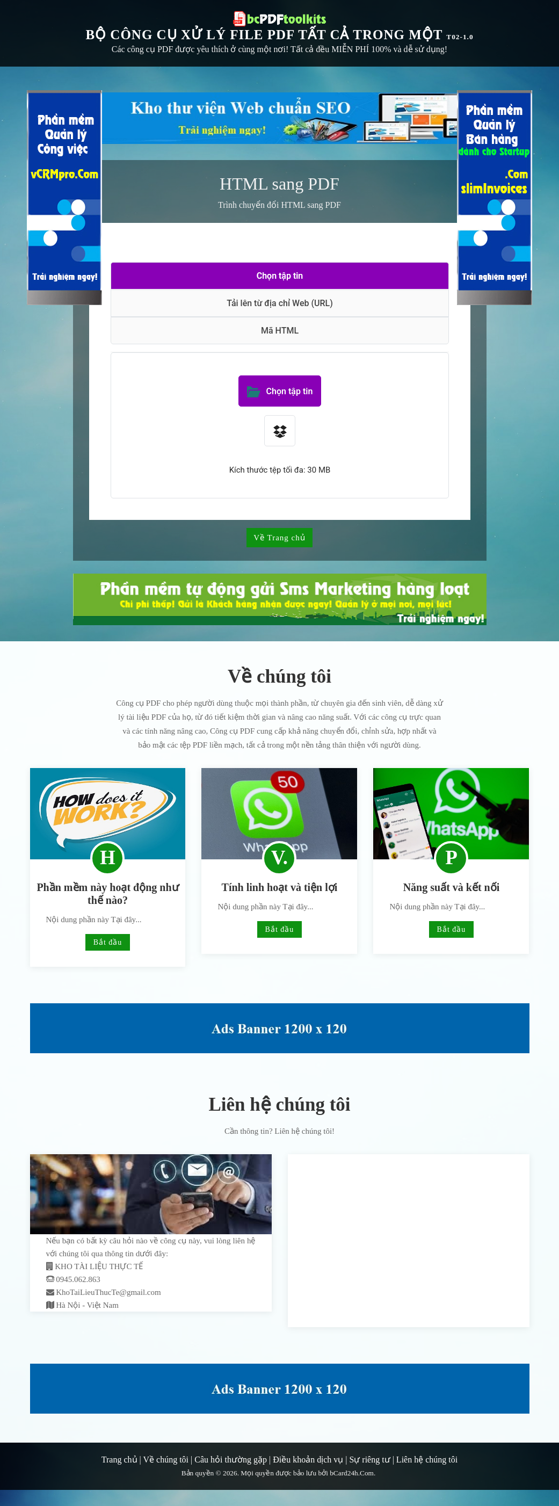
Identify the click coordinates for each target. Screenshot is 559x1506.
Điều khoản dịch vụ (308, 1459)
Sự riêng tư (369, 1459)
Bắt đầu (107, 942)
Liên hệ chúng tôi (427, 1459)
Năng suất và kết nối (451, 887)
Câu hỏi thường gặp (230, 1459)
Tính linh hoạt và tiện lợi (280, 887)
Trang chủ (119, 1459)
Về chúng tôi (166, 1459)
